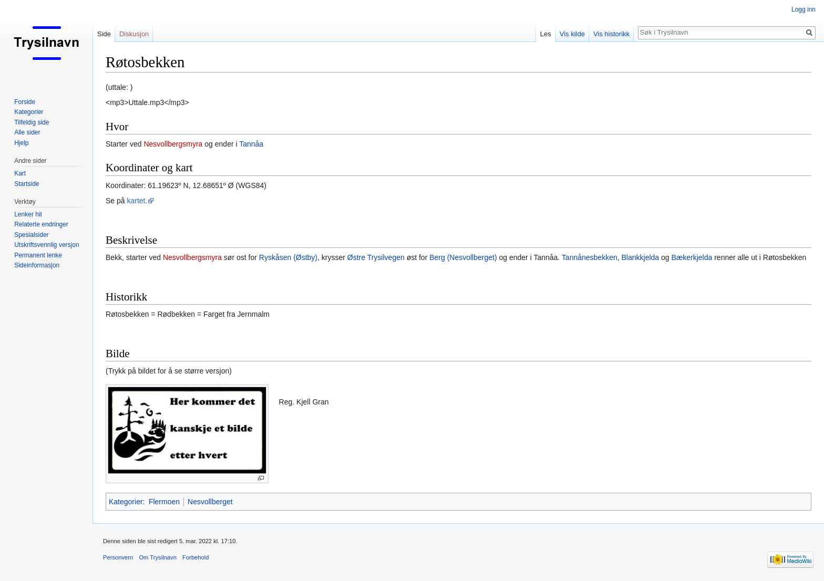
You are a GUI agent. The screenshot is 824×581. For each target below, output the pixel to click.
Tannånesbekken (589, 257)
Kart (20, 173)
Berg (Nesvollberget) (463, 257)
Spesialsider (31, 234)
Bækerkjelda (691, 257)
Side (104, 34)
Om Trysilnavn (158, 557)
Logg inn (803, 9)
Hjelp (21, 143)
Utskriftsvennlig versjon (46, 244)
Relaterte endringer (41, 224)
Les (545, 34)
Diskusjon (134, 34)
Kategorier (126, 501)
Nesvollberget (210, 501)
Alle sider (27, 132)
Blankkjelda (641, 257)
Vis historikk (611, 34)
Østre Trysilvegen (376, 257)
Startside (26, 184)
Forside (24, 102)
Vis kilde (572, 34)
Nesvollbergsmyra (172, 144)
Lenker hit (28, 214)
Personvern (118, 557)
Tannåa (251, 144)
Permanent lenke (38, 255)
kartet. (137, 200)
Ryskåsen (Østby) (288, 257)
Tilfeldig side (31, 122)
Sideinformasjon (36, 265)
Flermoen (164, 501)
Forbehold (195, 557)
